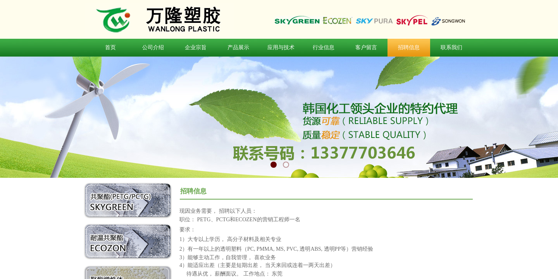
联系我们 (451, 47)
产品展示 (238, 47)
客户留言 (366, 47)
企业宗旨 (196, 47)
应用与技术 (280, 47)
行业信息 (323, 47)
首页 (110, 47)
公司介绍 (153, 47)
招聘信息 (409, 47)
